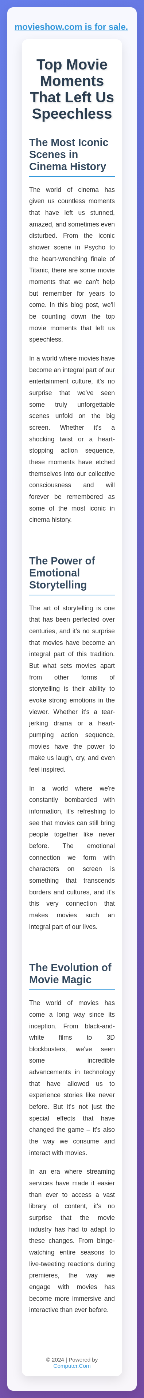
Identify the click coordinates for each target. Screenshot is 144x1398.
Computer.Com (71, 1366)
